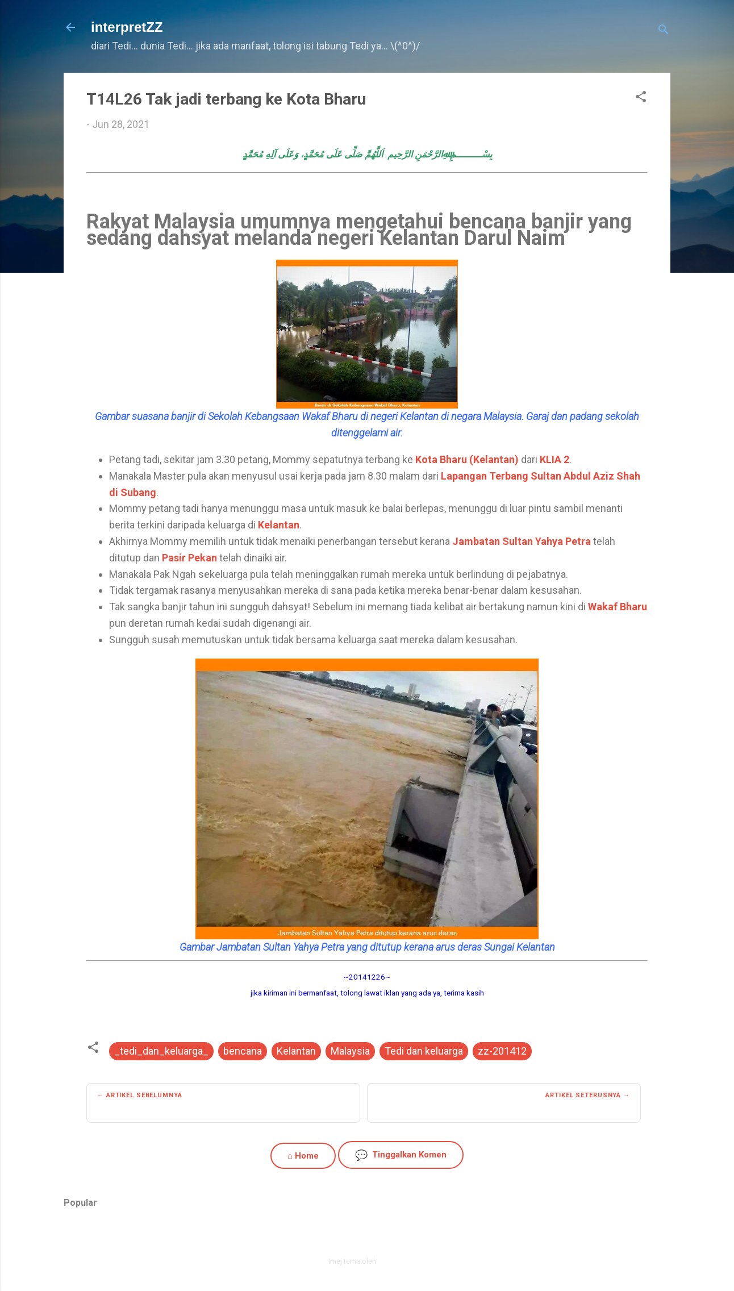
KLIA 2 (554, 459)
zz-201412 (502, 1051)
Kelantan (278, 525)
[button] (641, 98)
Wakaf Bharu (617, 607)
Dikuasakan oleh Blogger (367, 1237)
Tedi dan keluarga (424, 1051)
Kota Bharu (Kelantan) (467, 459)
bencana (242, 1051)
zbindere (392, 1261)
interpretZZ (127, 27)
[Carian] (663, 31)
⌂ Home (303, 1156)
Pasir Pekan (189, 558)
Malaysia (350, 1051)
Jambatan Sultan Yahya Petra (521, 541)
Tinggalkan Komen (401, 1155)
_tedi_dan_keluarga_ (161, 1051)
